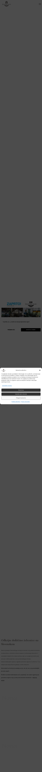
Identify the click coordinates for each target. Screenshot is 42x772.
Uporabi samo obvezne (21, 394)
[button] (40, 370)
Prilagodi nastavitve (21, 398)
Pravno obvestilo (25, 401)
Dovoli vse (21, 390)
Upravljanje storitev (7, 385)
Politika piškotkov (16, 401)
